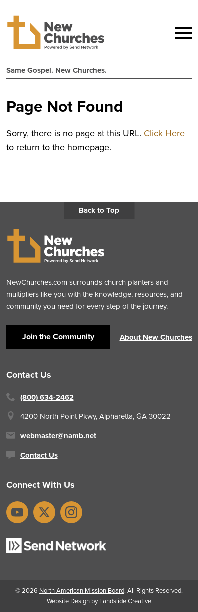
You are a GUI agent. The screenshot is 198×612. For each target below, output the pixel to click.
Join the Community (58, 336)
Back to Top (99, 210)
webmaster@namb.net (58, 435)
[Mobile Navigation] (181, 33)
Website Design (68, 601)
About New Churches (156, 337)
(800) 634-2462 (47, 397)
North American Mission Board (81, 590)
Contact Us (39, 455)
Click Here (164, 133)
